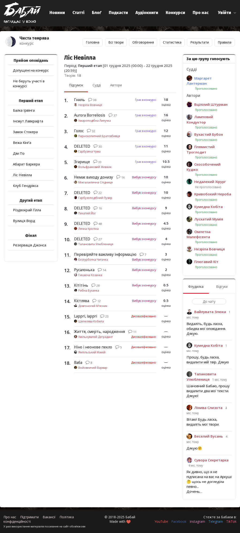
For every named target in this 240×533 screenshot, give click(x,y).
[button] (227, 13)
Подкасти (118, 12)
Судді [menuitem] (97, 85)
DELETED (82, 146)
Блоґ (96, 12)
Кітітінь (81, 285)
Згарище (82, 161)
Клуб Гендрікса (25, 185)
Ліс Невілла (22, 174)
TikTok (231, 521)
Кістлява (81, 300)
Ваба (78, 362)
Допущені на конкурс (31, 70)
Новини (57, 12)
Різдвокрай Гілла (27, 210)
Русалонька (84, 269)
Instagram (197, 521)
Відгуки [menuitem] (222, 286)
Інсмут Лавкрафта (28, 121)
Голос (79, 130)
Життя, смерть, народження (99, 331)
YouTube (161, 521)
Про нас (201, 12)
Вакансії (49, 517)
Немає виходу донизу (93, 177)
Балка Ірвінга (24, 110)
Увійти (224, 12)
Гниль (79, 99)
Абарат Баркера (26, 164)
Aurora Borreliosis (89, 115)
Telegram (215, 521)
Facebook (178, 521)
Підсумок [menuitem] (76, 85)
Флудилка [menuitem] (195, 286)
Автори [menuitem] (116, 85)
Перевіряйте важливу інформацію (105, 254)
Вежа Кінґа (22, 142)
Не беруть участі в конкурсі (29, 83)
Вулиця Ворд (24, 220)
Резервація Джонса (29, 245)
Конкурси (175, 12)
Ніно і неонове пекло (93, 347)
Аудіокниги (146, 12)
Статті (78, 12)
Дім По (19, 153)
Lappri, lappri (85, 316)
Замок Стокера (25, 131)
